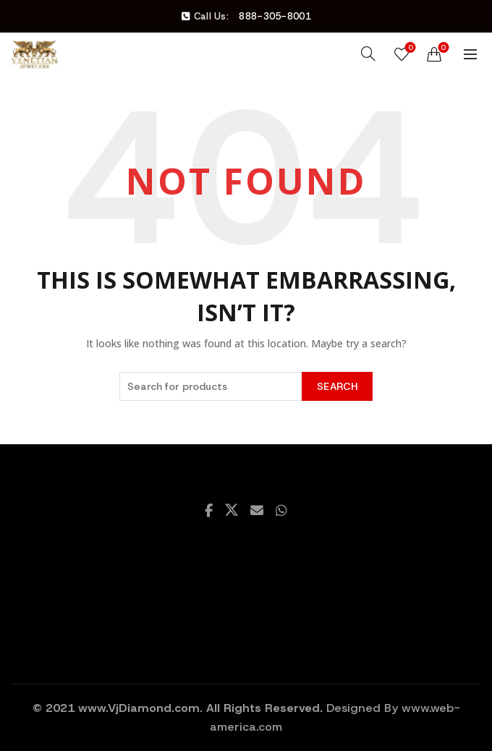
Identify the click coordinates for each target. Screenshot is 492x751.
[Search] (368, 53)
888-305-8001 (275, 16)
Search (337, 386)
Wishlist (409, 48)
